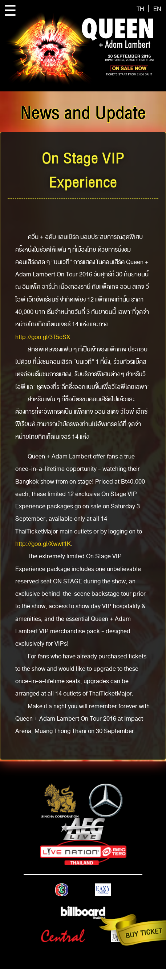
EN (157, 9)
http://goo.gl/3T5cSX (42, 337)
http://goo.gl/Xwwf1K (43, 544)
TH (140, 9)
